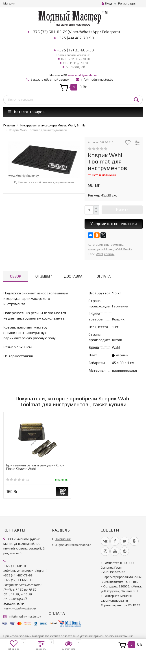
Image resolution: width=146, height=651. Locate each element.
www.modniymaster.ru (82, 75)
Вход (107, 3)
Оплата (104, 276)
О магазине (63, 539)
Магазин (9, 3)
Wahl (99, 254)
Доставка (73, 276)
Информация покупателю (73, 545)
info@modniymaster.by (97, 79)
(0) (17, 479)
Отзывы (43, 275)
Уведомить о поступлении (113, 223)
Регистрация (127, 3)
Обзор (15, 276)
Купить (122, 209)
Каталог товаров (26, 112)
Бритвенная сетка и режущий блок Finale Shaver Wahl (35, 467)
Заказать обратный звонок (50, 79)
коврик (109, 254)
